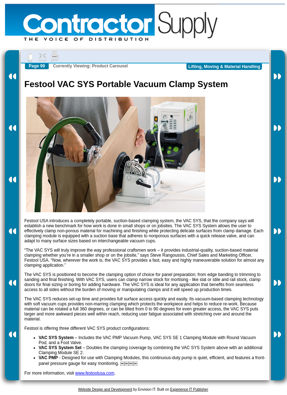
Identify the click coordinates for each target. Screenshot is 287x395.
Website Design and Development (105, 389)
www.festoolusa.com (94, 373)
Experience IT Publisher (189, 389)
